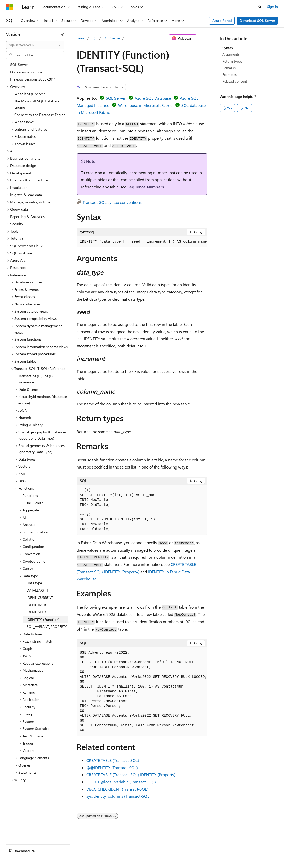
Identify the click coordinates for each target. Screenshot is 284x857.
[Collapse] (62, 34)
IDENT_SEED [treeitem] (36, 612)
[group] (142, 241)
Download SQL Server (257, 20)
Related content (234, 81)
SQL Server (111, 38)
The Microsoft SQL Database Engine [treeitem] (36, 104)
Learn (81, 38)
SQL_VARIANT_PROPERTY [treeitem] (47, 626)
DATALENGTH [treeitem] (37, 590)
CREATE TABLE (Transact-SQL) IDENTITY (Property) (130, 774)
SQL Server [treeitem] (19, 64)
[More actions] (202, 38)
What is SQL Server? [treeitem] (30, 93)
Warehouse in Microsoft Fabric (145, 105)
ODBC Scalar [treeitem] (33, 502)
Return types (232, 61)
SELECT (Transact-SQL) (121, 781)
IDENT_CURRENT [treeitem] (40, 597)
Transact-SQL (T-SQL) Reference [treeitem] (35, 379)
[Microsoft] (9, 7)
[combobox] (35, 45)
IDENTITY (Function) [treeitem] (43, 619)
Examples (229, 74)
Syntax (227, 47)
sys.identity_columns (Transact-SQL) (118, 796)
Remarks (229, 67)
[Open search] (260, 7)
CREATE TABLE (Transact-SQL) (112, 760)
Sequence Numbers (145, 186)
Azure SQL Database (153, 98)
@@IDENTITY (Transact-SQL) (112, 767)
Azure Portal (222, 20)
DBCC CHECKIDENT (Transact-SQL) (117, 789)
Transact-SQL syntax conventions (112, 202)
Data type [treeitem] (34, 582)
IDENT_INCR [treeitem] (36, 604)
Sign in (272, 6)
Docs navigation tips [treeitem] (26, 72)
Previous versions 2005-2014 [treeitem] (33, 79)
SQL (94, 38)
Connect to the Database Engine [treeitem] (39, 114)
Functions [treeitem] (30, 495)
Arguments (231, 54)
